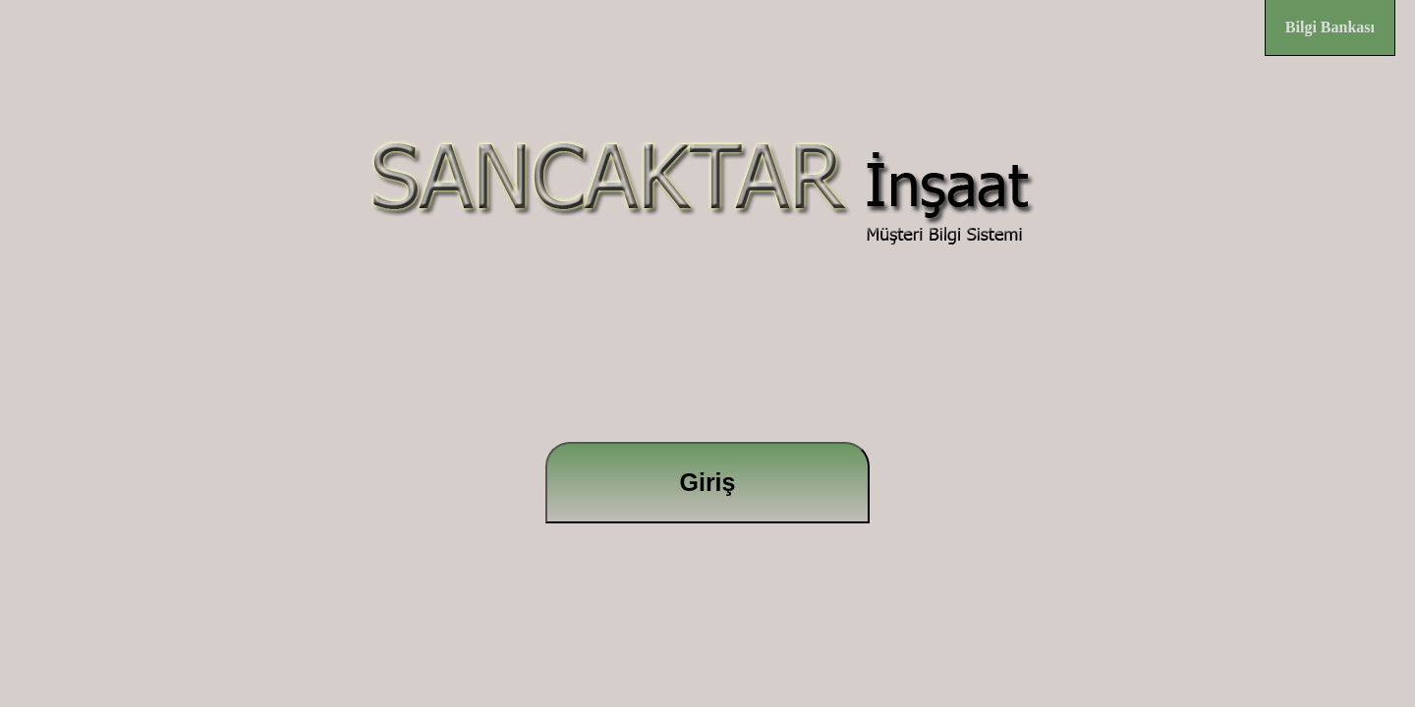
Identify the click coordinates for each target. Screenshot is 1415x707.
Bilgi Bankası (1330, 27)
